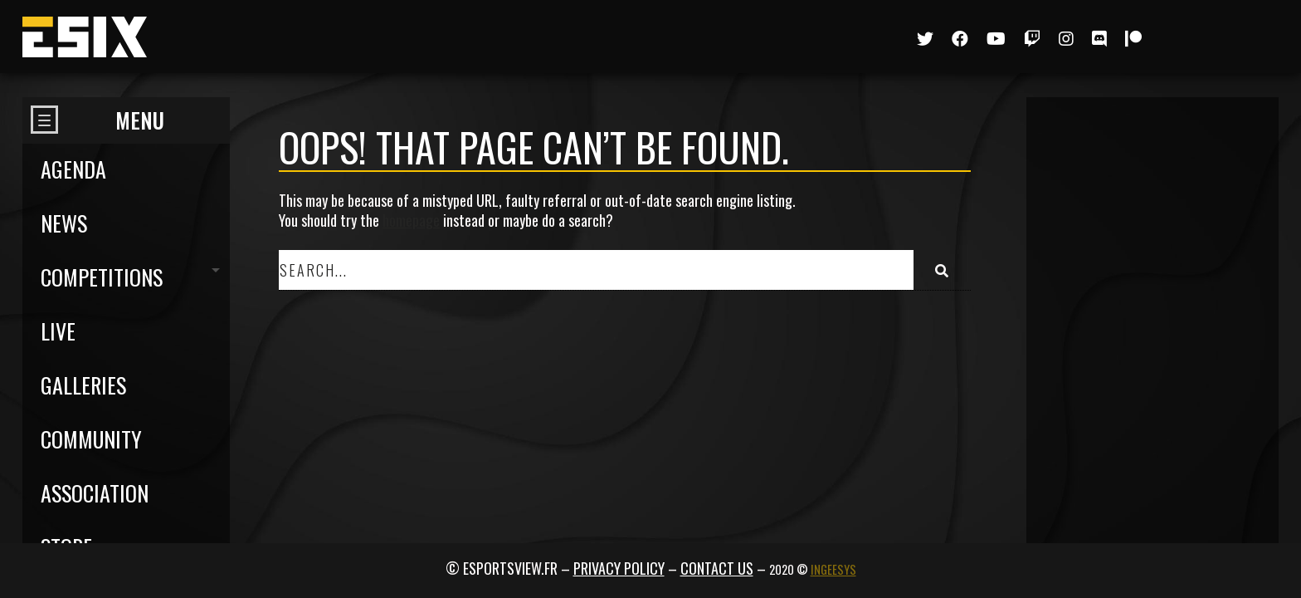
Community (91, 439)
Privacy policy (619, 568)
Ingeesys (833, 569)
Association (95, 493)
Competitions (102, 277)
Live (58, 331)
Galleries (83, 385)
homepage (411, 220)
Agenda (73, 169)
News (64, 223)
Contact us (716, 568)
